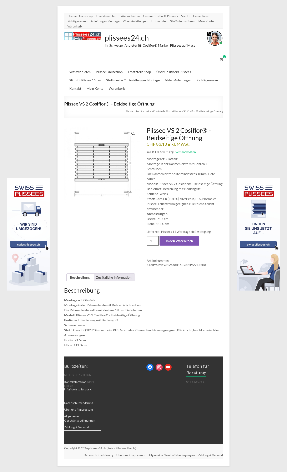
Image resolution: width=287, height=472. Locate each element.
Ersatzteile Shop (106, 16)
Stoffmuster (159, 21)
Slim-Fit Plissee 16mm (195, 16)
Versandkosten (185, 152)
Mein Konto (206, 21)
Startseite (145, 111)
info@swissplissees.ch (78, 389)
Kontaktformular (75, 382)
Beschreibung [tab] (80, 277)
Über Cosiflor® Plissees (173, 72)
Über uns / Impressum (78, 409)
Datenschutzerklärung (78, 403)
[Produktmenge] (153, 241)
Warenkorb (74, 26)
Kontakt (75, 88)
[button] (133, 133)
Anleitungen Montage (105, 21)
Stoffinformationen (182, 21)
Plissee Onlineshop (80, 16)
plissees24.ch (127, 37)
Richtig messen (77, 21)
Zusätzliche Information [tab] (113, 277)
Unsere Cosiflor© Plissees (160, 16)
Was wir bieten (130, 16)
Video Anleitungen (135, 21)
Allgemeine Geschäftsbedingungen (171, 455)
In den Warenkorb (179, 241)
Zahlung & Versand (76, 427)
